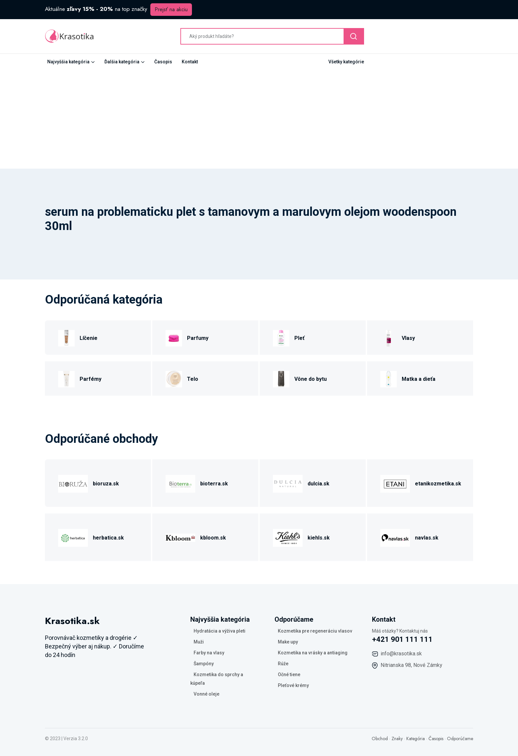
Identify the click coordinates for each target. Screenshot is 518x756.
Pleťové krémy (293, 685)
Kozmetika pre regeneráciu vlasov (315, 631)
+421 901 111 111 (402, 639)
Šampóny (204, 663)
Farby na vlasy (209, 652)
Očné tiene (289, 674)
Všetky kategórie (346, 61)
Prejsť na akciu (171, 9)
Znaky (397, 738)
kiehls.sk (319, 538)
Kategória (415, 738)
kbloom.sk (213, 538)
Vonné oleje (206, 694)
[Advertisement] (259, 119)
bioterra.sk (214, 483)
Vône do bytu (310, 379)
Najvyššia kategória (68, 61)
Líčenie (88, 338)
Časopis (163, 61)
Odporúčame (460, 738)
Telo (192, 379)
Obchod (380, 738)
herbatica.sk (108, 538)
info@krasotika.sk (401, 653)
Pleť (299, 338)
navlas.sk (426, 538)
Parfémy (90, 379)
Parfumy (197, 338)
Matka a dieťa (418, 379)
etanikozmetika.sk (438, 483)
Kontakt (190, 61)
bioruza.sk (106, 483)
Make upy (288, 641)
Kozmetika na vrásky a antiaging (313, 652)
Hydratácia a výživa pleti (219, 631)
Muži (199, 641)
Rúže (283, 663)
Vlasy (408, 338)
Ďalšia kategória (121, 61)
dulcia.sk (318, 483)
